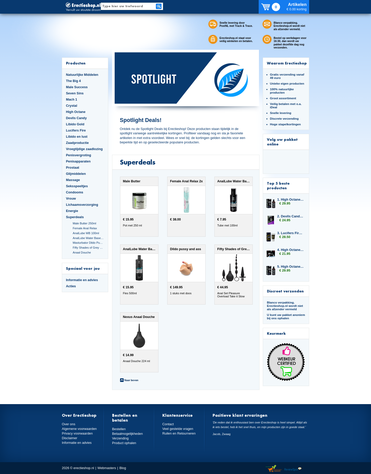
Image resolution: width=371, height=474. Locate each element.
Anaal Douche (82, 252)
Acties (71, 286)
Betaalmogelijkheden (127, 434)
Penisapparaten (78, 161)
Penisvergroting (78, 155)
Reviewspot (292, 468)
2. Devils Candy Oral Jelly (290, 216)
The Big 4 (73, 81)
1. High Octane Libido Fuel (290, 199)
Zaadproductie (77, 143)
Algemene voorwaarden (79, 429)
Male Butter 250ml (84, 223)
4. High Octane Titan (290, 250)
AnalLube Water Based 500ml (88, 238)
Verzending (120, 438)
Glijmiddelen (76, 174)
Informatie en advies (82, 280)
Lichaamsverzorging (82, 205)
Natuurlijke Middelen (82, 75)
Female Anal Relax (85, 228)
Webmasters (106, 468)
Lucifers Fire (76, 130)
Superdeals (75, 217)
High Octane (76, 112)
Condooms (74, 192)
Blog (122, 468)
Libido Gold (75, 124)
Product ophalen (124, 443)
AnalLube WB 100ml (86, 233)
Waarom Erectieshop (287, 63)
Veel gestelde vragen (177, 429)
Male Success (77, 87)
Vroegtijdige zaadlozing (84, 149)
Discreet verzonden (285, 291)
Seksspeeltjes (77, 186)
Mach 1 (71, 99)
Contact (168, 424)
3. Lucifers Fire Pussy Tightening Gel (290, 233)
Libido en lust (76, 136)
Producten (76, 63)
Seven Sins (74, 93)
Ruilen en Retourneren (179, 433)
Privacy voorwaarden (77, 433)
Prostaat (72, 167)
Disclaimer (69, 438)
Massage (73, 180)
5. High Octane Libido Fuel (290, 266)
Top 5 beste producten (278, 185)
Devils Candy (76, 118)
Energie (72, 211)
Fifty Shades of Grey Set (88, 247)
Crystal (71, 106)
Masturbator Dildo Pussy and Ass (88, 242)
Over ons (68, 424)
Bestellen (119, 429)
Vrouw (71, 198)
